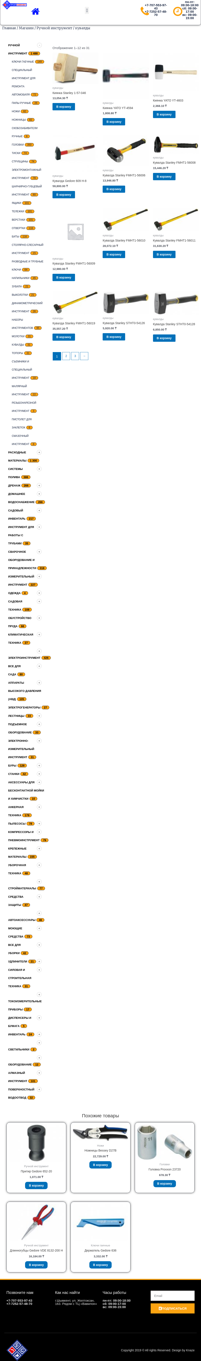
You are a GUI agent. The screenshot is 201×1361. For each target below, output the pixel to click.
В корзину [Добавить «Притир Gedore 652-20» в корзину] (36, 1186)
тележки (18, 211)
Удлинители (17, 961)
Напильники (20, 278)
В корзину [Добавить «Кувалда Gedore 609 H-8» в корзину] (69, 198)
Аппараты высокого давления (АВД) (24, 691)
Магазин (26, 28)
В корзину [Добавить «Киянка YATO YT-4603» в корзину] (170, 115)
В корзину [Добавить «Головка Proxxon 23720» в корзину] (165, 1185)
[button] (87, 10)
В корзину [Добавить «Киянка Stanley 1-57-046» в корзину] (69, 108)
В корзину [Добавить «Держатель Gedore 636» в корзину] (101, 1267)
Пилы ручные (21, 103)
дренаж (14, 485)
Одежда (14, 593)
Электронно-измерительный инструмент (21, 749)
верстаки (18, 219)
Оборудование (20, 1064)
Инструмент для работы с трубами (21, 535)
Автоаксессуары (21, 920)
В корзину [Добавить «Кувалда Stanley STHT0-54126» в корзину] (119, 344)
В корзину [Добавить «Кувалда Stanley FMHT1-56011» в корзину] (170, 260)
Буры (12, 765)
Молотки (18, 336)
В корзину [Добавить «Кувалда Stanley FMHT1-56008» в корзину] (170, 180)
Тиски (16, 153)
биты (15, 236)
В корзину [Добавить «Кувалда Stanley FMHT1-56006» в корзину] (119, 192)
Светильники (18, 1049)
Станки (13, 774)
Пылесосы (17, 823)
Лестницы (16, 715)
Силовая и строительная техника (19, 978)
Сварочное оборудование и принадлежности (22, 560)
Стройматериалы (22, 888)
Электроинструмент (24, 657)
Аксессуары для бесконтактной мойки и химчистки (26, 790)
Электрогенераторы (24, 707)
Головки (18, 144)
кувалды (18, 344)
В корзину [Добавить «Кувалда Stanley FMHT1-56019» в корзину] (69, 344)
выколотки (20, 294)
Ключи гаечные (23, 61)
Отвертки (18, 228)
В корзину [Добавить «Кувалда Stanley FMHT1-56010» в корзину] (119, 260)
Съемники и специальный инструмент (22, 369)
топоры (17, 353)
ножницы (19, 119)
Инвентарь (17, 1034)
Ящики (16, 203)
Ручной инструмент (54, 28)
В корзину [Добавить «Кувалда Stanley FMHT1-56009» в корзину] (69, 283)
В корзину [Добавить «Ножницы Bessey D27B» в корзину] (101, 1166)
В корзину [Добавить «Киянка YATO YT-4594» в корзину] (119, 123)
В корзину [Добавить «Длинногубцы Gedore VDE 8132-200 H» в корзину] (36, 1271)
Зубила (17, 286)
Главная (9, 28)
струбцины (20, 161)
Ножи (16, 111)
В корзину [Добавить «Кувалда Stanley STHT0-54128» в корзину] (170, 345)
